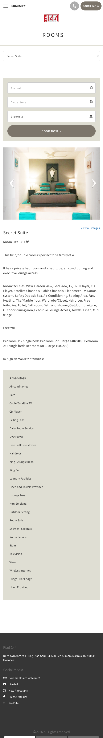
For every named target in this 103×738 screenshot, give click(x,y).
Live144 (10, 684)
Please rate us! (15, 697)
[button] (10, 183)
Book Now (50, 131)
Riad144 (10, 703)
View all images (90, 228)
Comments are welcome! (21, 678)
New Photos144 (15, 690)
